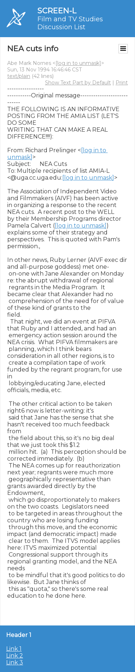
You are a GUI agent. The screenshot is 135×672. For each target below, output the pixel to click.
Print (122, 82)
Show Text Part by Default (78, 82)
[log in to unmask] (78, 63)
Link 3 (14, 662)
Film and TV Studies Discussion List (70, 23)
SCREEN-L (56, 10)
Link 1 (14, 648)
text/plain (18, 76)
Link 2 (14, 655)
